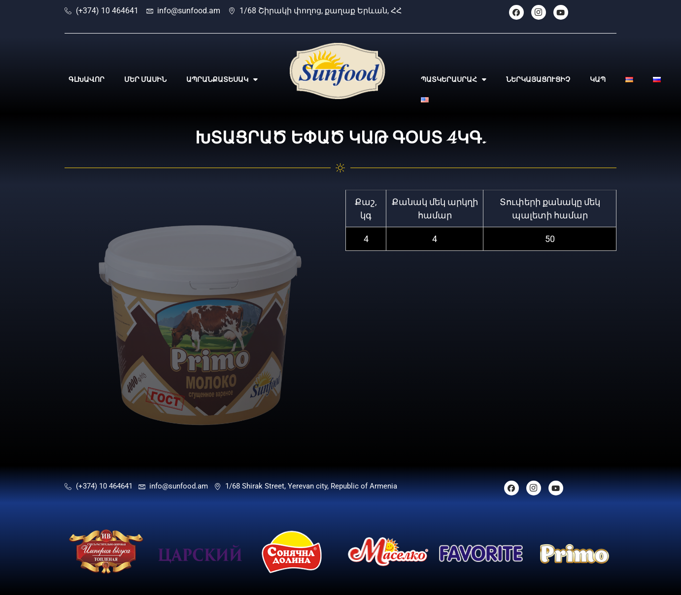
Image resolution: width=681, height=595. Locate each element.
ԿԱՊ (598, 79)
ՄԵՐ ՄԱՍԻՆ (145, 79)
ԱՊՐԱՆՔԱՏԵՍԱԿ (222, 79)
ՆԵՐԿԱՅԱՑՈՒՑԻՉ (538, 79)
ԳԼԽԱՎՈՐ (86, 79)
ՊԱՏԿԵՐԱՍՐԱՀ (453, 79)
